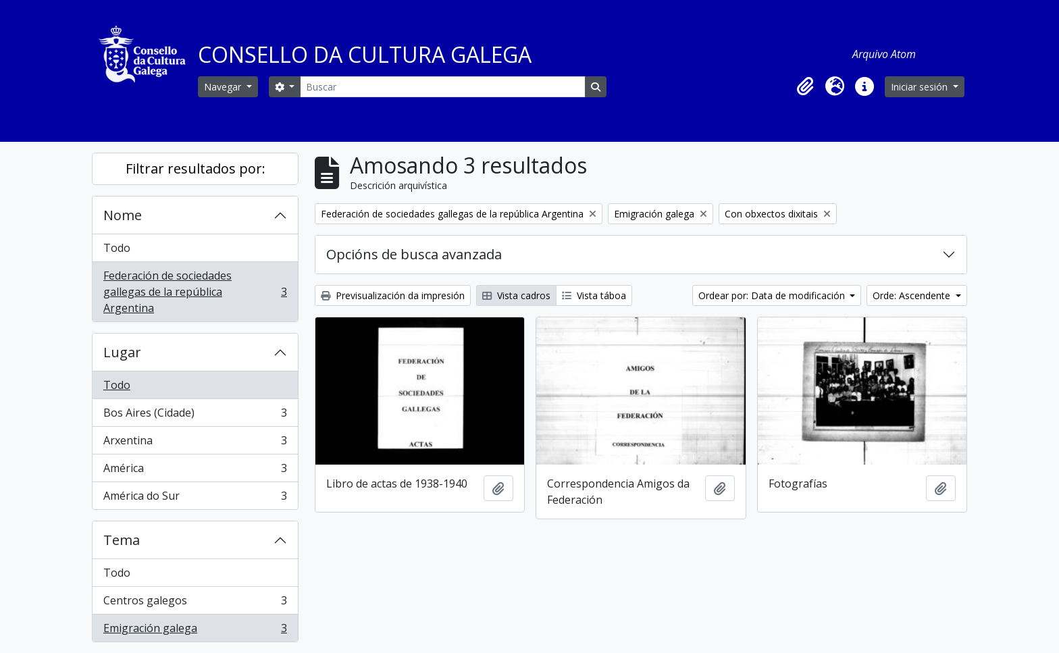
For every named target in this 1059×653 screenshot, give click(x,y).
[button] (805, 86)
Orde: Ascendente (913, 295)
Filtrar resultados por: (195, 168)
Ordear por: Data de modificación (773, 295)
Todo (116, 247)
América (195, 471)
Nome (122, 215)
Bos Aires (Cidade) (195, 415)
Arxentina (195, 443)
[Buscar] (442, 86)
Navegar (224, 86)
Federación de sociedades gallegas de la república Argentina (195, 291)
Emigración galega (195, 631)
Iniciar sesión (920, 86)
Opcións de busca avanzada (414, 254)
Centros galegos (195, 603)
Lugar (122, 352)
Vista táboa (594, 295)
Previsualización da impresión (393, 295)
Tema (121, 540)
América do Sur (195, 498)
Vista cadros (516, 295)
